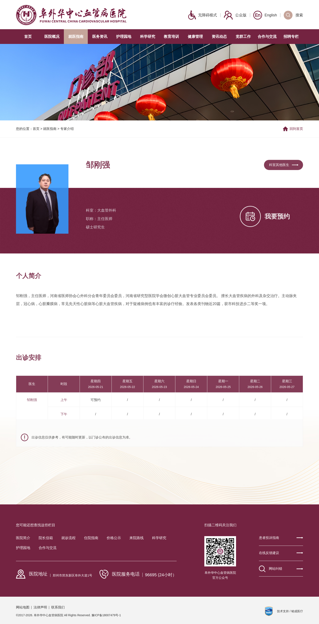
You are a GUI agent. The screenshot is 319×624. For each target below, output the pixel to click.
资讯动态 (219, 36)
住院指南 (91, 538)
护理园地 (123, 36)
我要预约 (265, 230)
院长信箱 (46, 538)
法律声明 (40, 607)
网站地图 (22, 607)
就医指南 (75, 36)
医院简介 (23, 538)
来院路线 (136, 538)
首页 (28, 36)
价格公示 (114, 538)
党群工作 (243, 36)
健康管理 (195, 36)
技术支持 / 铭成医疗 (290, 611)
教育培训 (171, 36)
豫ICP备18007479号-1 (106, 615)
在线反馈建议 (281, 553)
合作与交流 (267, 36)
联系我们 (58, 607)
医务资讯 (99, 36)
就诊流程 (68, 538)
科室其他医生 (283, 171)
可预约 (96, 425)
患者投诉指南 (281, 538)
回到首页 (293, 129)
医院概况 (51, 36)
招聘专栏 (291, 36)
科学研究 (147, 36)
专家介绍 (67, 129)
